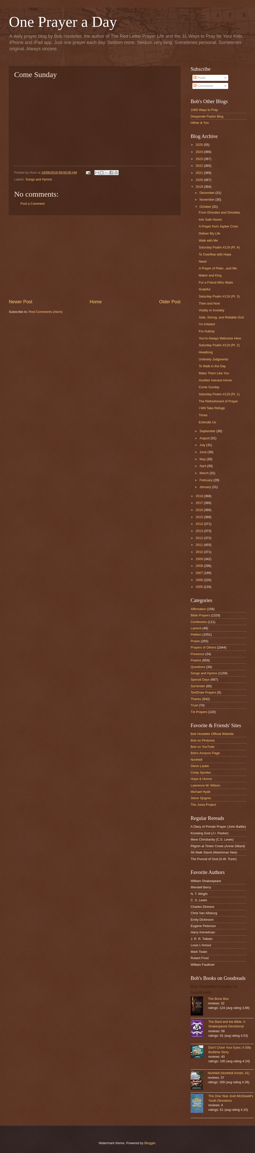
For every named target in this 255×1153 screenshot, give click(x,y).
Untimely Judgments (213, 359)
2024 (200, 152)
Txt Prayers (199, 712)
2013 (200, 531)
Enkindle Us (207, 422)
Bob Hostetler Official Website (212, 734)
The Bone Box (218, 999)
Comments (203, 86)
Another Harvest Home (215, 380)
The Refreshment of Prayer (218, 401)
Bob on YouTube (203, 747)
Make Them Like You (214, 373)
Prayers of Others (203, 647)
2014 (200, 524)
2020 (200, 180)
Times (203, 415)
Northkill (196, 760)
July (202, 445)
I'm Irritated (207, 324)
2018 (200, 496)
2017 (200, 503)
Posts (199, 78)
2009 (200, 559)
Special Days (200, 679)
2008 (200, 566)
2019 (200, 187)
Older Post (170, 301)
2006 (200, 580)
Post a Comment (32, 203)
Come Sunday (209, 387)
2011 (200, 545)
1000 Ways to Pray (204, 110)
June (203, 452)
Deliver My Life (209, 233)
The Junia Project (203, 804)
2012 (200, 538)
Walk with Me (208, 240)
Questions (198, 667)
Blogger (150, 1143)
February (206, 480)
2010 (200, 552)
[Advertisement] (94, 256)
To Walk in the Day (212, 366)
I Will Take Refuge (212, 408)
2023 (200, 159)
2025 (200, 145)
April (203, 466)
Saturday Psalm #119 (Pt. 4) (219, 247)
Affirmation (198, 609)
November (207, 199)
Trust (194, 705)
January (205, 487)
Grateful (204, 289)
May (203, 459)
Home (96, 301)
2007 (200, 573)
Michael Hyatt (200, 792)
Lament (196, 628)
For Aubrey (207, 331)
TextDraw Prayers (203, 692)
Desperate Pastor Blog (207, 116)
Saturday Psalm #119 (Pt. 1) (219, 394)
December (207, 193)
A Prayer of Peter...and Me (218, 268)
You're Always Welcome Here (220, 338)
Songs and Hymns (39, 179)
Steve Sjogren (201, 798)
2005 (200, 587)
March (204, 473)
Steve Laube (200, 766)
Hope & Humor (201, 779)
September (207, 431)
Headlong (206, 352)
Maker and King (210, 275)
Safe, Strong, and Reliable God (221, 317)
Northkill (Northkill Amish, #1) (228, 1073)
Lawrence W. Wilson (205, 785)
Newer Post (20, 301)
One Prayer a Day (63, 21)
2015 (200, 517)
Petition (196, 634)
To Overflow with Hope (215, 254)
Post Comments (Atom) (46, 312)
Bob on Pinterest (203, 740)
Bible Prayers (200, 615)
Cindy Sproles (201, 772)
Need (203, 261)
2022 (200, 166)
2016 (200, 510)
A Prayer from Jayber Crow (218, 226)
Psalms (196, 660)
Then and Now (209, 303)
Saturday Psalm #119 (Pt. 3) (219, 296)
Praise (195, 641)
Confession (199, 622)
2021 (200, 173)
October (205, 207)
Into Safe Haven (210, 219)
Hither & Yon (200, 123)
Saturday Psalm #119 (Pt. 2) (219, 345)
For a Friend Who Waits (216, 282)
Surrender (198, 686)
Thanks (196, 699)
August (205, 438)
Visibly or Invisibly (211, 310)
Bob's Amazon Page (205, 753)
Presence (197, 654)
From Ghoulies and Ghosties (219, 212)
